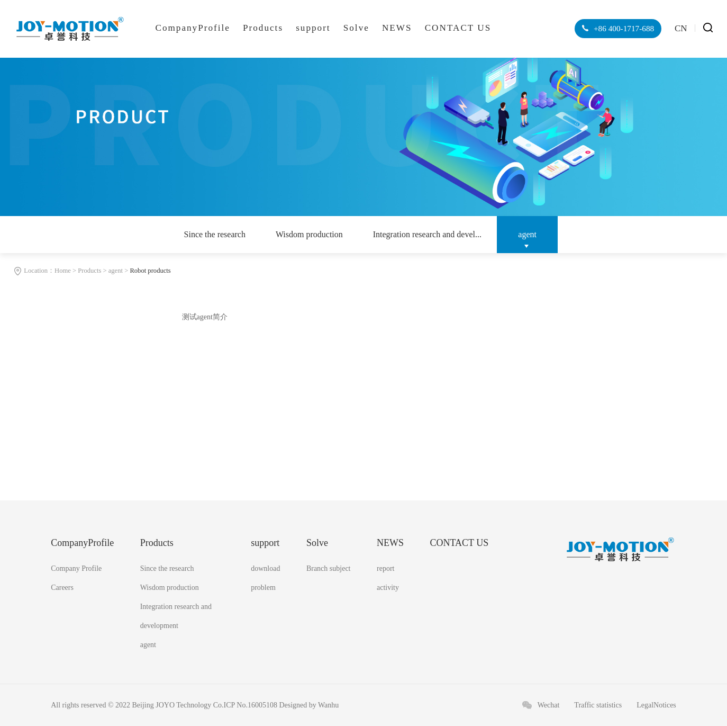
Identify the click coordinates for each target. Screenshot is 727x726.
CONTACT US (458, 28)
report (385, 568)
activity (388, 587)
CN (681, 28)
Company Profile (76, 568)
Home (62, 270)
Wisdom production (309, 234)
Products (263, 28)
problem (263, 587)
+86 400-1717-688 (623, 28)
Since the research (215, 234)
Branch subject (328, 568)
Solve (356, 28)
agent (527, 234)
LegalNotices (656, 705)
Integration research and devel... (427, 234)
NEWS (397, 28)
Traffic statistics (598, 705)
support (313, 28)
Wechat (549, 705)
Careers (62, 587)
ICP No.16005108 (250, 705)
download (265, 568)
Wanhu (328, 705)
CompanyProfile (192, 28)
